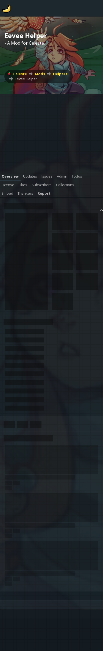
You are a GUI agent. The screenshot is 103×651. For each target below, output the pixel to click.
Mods (40, 73)
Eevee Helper (26, 78)
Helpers (60, 73)
